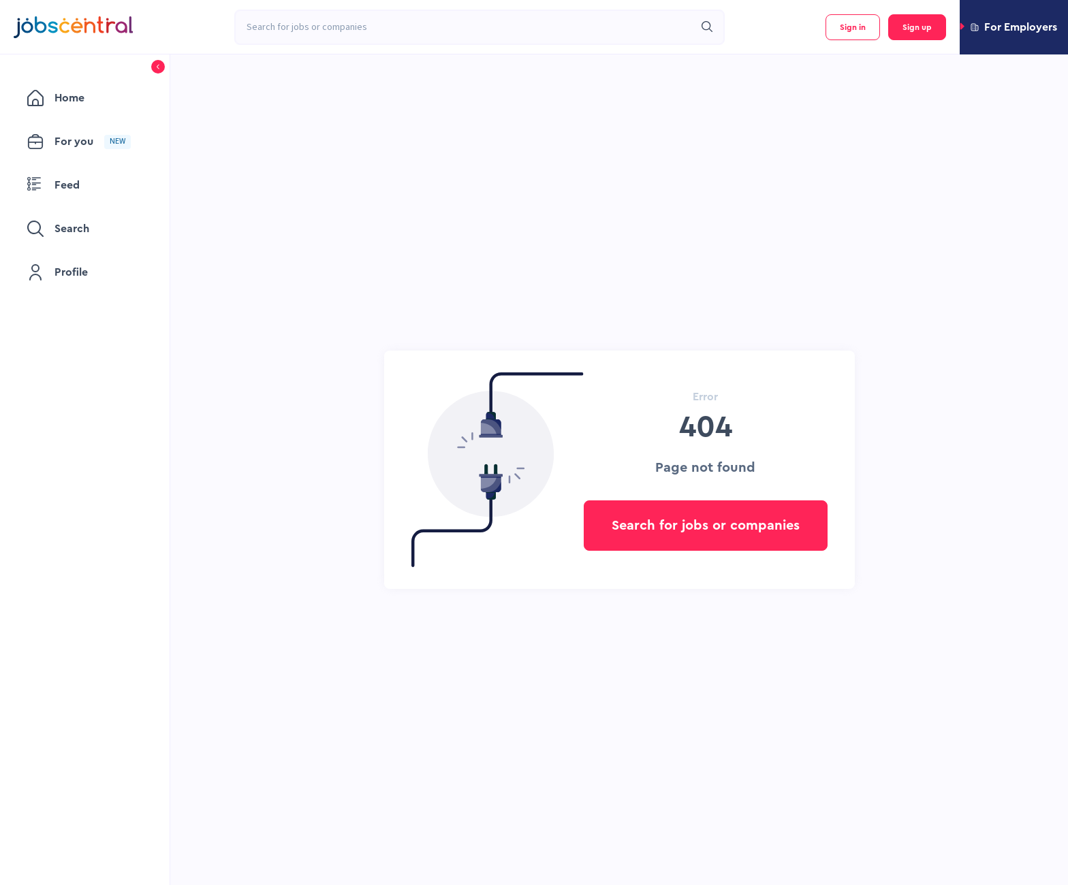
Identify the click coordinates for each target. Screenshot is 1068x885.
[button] (1014, 27)
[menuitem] (85, 98)
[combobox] (464, 27)
